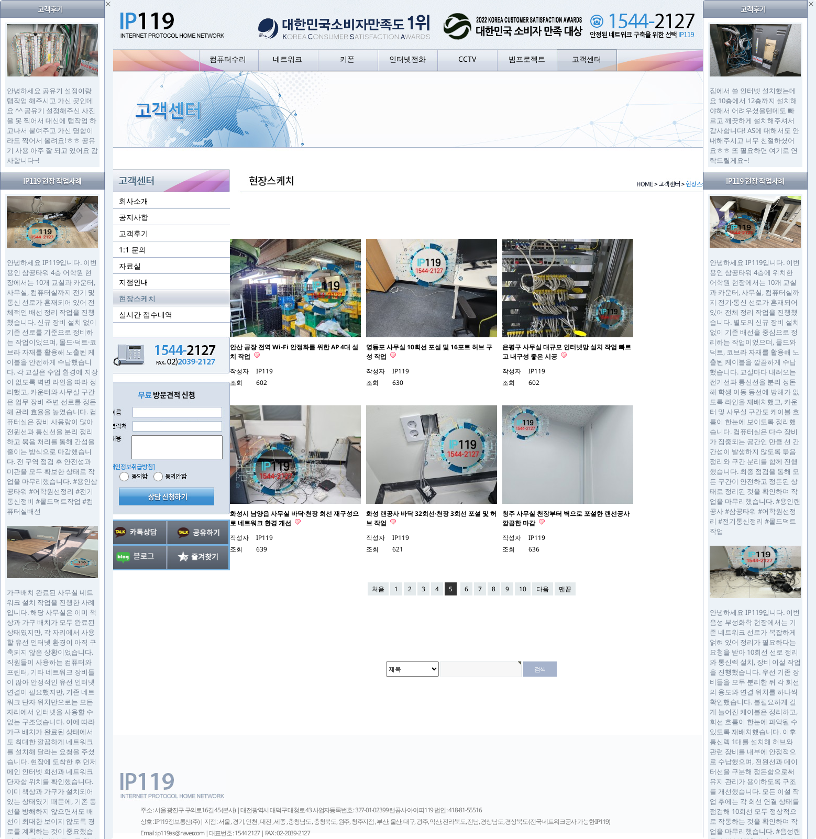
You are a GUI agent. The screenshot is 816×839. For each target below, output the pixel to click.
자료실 (130, 266)
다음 (542, 588)
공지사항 (133, 217)
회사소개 (133, 201)
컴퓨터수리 (227, 59)
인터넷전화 (407, 59)
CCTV (467, 59)
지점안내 (133, 282)
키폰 (347, 59)
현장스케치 (137, 298)
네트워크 (287, 59)
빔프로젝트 (527, 59)
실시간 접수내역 (145, 314)
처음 (378, 588)
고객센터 (586, 59)
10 (522, 588)
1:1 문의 (132, 250)
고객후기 (133, 233)
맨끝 (565, 588)
